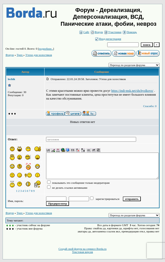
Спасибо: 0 (149, 106)
